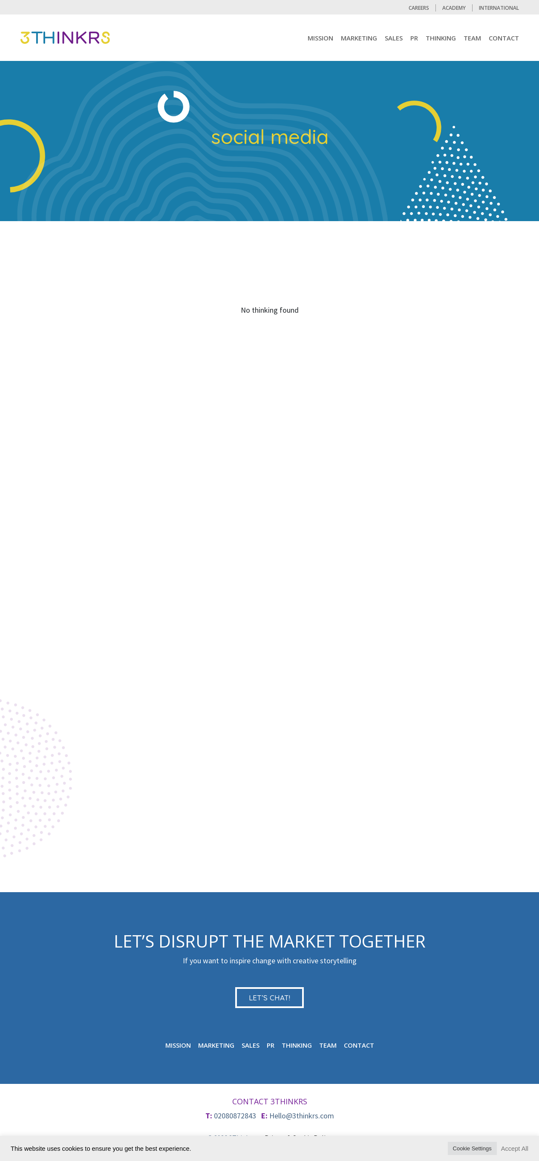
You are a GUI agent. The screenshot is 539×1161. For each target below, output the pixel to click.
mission (320, 38)
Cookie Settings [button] (472, 1148)
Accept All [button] (514, 1148)
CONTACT (504, 38)
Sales (394, 38)
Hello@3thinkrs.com (301, 1116)
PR (414, 38)
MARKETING (359, 38)
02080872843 (235, 1116)
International (499, 8)
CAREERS (419, 8)
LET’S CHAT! (269, 997)
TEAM (472, 38)
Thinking (441, 38)
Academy (454, 8)
